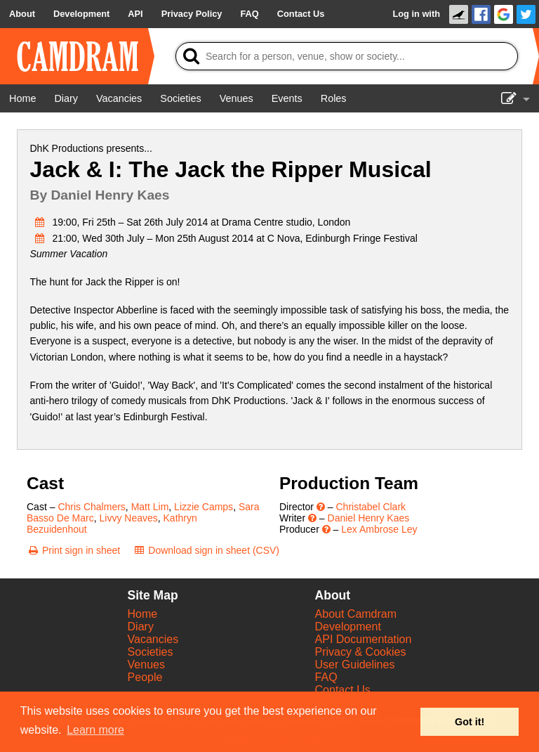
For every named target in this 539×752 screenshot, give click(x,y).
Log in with (416, 13)
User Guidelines (355, 664)
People (145, 677)
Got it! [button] (469, 721)
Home (143, 614)
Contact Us (343, 690)
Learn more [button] (95, 730)
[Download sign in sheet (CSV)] (206, 550)
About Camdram (356, 614)
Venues (146, 664)
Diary (141, 627)
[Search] (346, 56)
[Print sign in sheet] (73, 550)
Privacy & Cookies (360, 652)
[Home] (22, 98)
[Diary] (66, 98)
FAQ (326, 677)
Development (348, 627)
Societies (150, 652)
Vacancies (153, 639)
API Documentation (363, 639)
